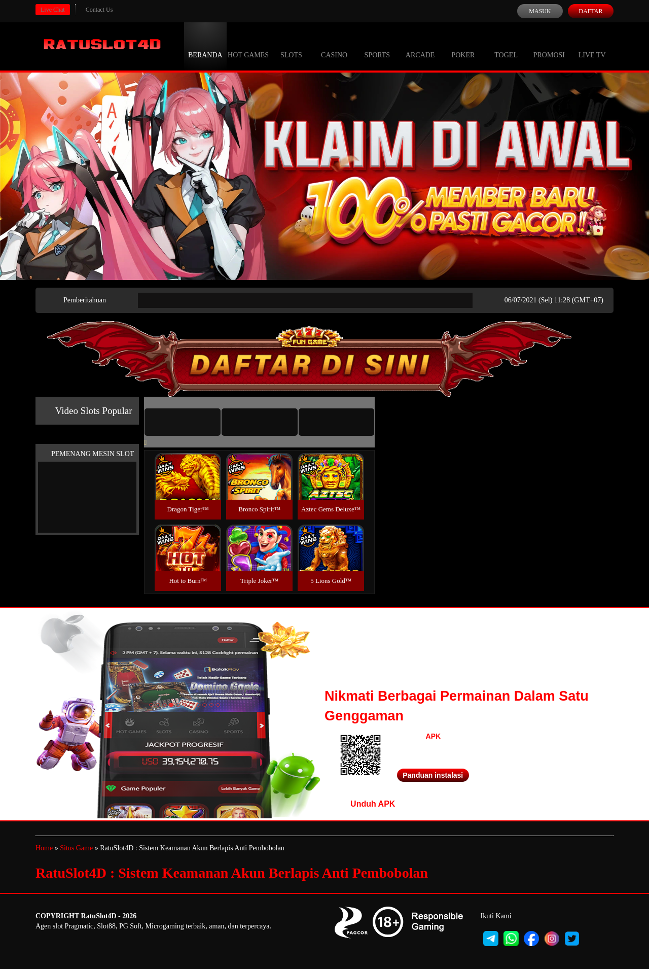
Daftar (590, 11)
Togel (506, 45)
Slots (291, 45)
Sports (377, 45)
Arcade (420, 45)
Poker (463, 45)
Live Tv (592, 45)
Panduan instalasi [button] (433, 775)
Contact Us (99, 9)
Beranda (205, 45)
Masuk (540, 11)
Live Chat (53, 9)
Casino (334, 45)
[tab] (183, 422)
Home (44, 848)
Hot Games (248, 45)
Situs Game (76, 848)
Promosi (549, 45)
